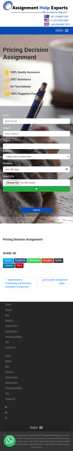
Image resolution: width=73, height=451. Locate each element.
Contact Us (10, 347)
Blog (7, 315)
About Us (9, 320)
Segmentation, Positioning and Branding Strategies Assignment (18, 283)
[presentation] (32, 200)
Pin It (19, 265)
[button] (59, 30)
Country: (7, 150)
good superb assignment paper (55, 281)
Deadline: (7, 163)
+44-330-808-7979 (57, 24)
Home (8, 304)
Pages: (6, 140)
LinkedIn (8, 265)
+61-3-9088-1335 (56, 16)
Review (8, 309)
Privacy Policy (11, 326)
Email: (6, 115)
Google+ (47, 260)
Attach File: (9, 176)
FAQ (7, 342)
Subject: (7, 128)
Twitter (8, 260)
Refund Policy (11, 331)
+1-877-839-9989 (56, 20)
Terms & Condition (13, 336)
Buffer (58, 260)
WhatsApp (34, 260)
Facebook (20, 260)
